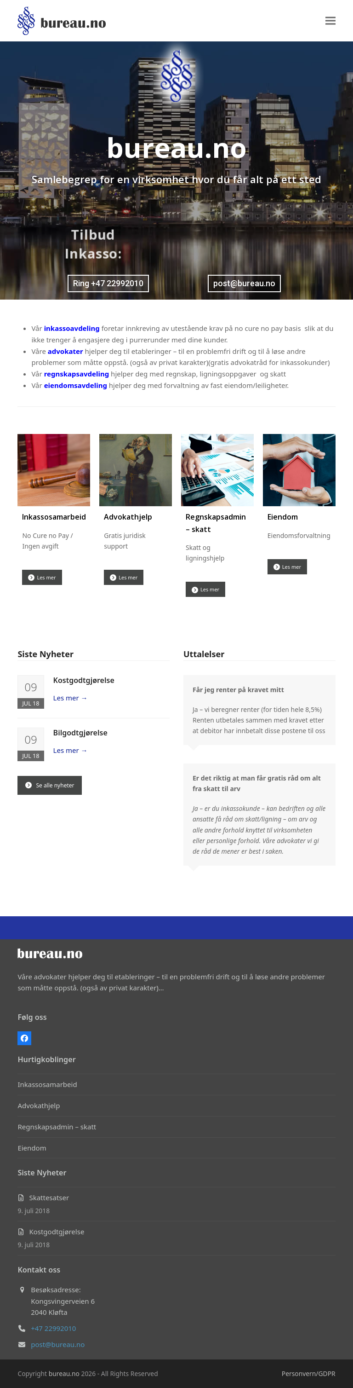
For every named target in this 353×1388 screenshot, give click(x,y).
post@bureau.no (58, 1344)
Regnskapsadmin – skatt (56, 1126)
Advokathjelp (128, 517)
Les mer (42, 577)
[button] (330, 21)
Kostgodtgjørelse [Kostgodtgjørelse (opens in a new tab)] (83, 680)
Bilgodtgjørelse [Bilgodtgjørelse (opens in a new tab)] (80, 733)
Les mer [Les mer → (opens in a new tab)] (70, 697)
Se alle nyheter (49, 785)
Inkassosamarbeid (54, 517)
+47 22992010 (53, 1328)
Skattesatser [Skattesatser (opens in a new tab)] (49, 1197)
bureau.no (64, 1373)
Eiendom (283, 517)
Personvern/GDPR (309, 1373)
